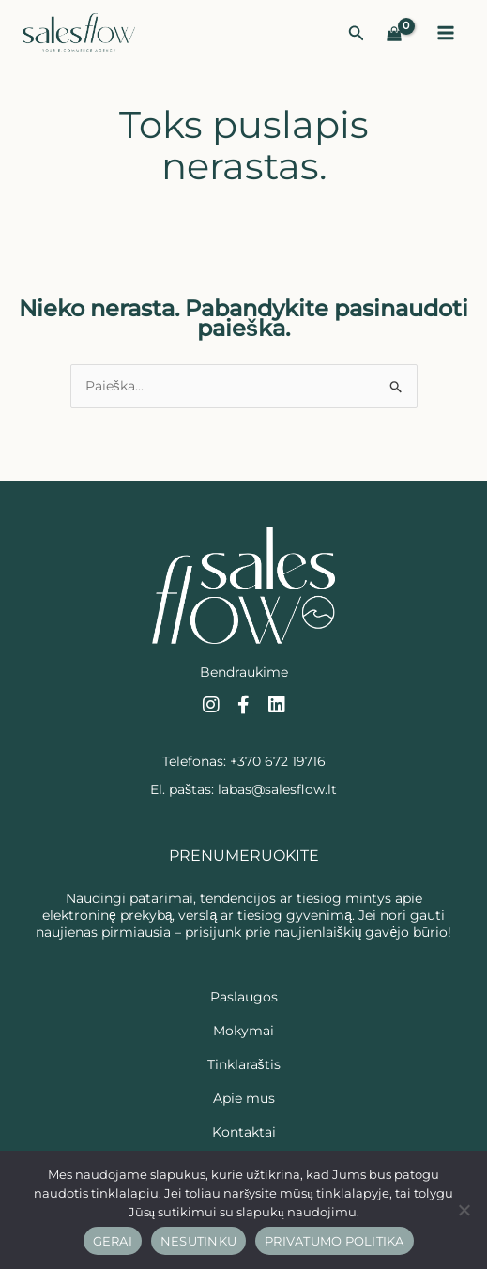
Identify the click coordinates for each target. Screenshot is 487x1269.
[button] (356, 34)
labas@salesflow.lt (277, 789)
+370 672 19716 (278, 761)
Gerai (112, 1240)
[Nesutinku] (463, 1209)
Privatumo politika (334, 1240)
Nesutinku (198, 1240)
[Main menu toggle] (445, 33)
